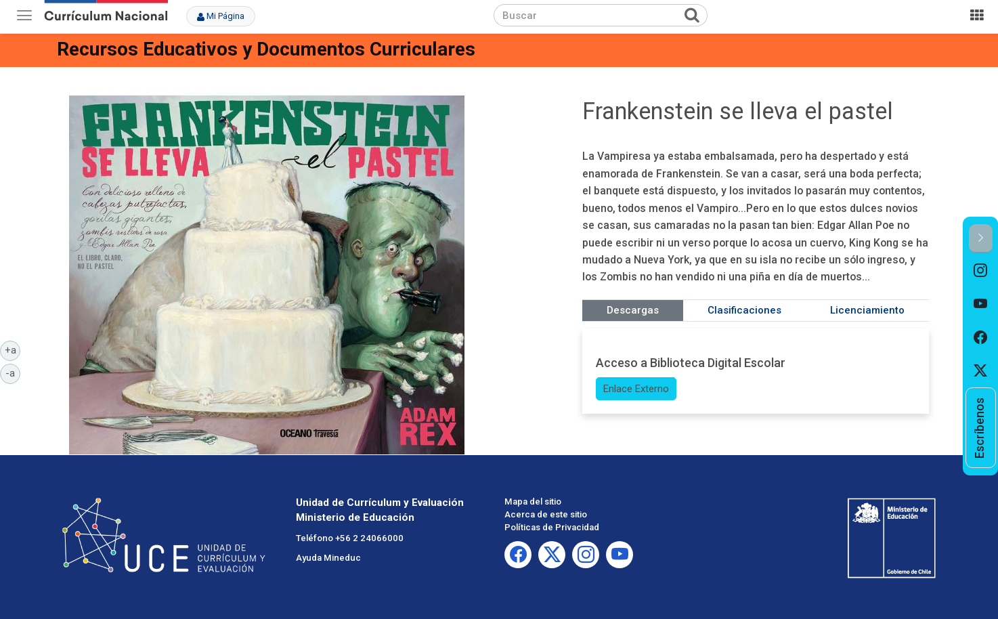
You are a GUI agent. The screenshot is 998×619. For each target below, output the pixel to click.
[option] (981, 270)
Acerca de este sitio (545, 514)
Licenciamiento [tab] (867, 310)
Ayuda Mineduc (328, 558)
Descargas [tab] (633, 310)
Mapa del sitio (532, 501)
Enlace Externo (636, 389)
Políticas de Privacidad (551, 527)
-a (12, 372)
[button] (981, 238)
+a (13, 349)
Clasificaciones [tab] (744, 310)
